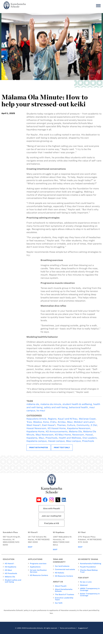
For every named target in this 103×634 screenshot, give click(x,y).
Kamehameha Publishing (90, 563)
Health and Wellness (70, 438)
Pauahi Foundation (88, 567)
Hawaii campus (56, 441)
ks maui (41, 410)
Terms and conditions (68, 628)
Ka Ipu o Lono (86, 582)
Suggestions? (83, 628)
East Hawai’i (48, 425)
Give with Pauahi (51, 508)
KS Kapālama (10, 567)
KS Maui (8, 570)
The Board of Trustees (64, 594)
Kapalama (32, 438)
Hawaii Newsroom (36, 428)
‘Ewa (29, 422)
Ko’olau (62, 422)
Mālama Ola (10, 577)
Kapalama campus (37, 441)
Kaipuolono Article (36, 419)
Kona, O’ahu (49, 422)
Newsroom (78, 434)
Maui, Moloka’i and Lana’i (81, 422)
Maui (41, 438)
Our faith (58, 603)
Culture (71, 425)
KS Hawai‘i (9, 563)
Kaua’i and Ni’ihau (67, 419)
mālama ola (33, 404)
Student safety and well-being (13, 581)
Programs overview (38, 563)
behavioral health (78, 407)
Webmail (84, 585)
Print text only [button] (62, 447)
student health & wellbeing (77, 404)
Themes (61, 425)
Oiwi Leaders (89, 438)
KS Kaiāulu (59, 573)
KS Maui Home (63, 434)
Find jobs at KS (51, 523)
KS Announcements (56, 431)
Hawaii (89, 434)
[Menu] (97, 5)
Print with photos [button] (38, 447)
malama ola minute (50, 404)
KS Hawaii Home (57, 428)
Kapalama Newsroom (78, 428)
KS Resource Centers (39, 575)
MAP (30, 547)
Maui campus (73, 441)
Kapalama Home (35, 431)
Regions (52, 419)
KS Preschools (11, 573)
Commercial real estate (65, 569)
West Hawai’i (34, 425)
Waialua (37, 422)
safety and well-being (56, 407)
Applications (35, 567)
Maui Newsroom (44, 434)
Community (83, 425)
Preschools (51, 438)
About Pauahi (60, 586)
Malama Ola (75, 431)
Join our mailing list (51, 516)
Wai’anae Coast (87, 419)
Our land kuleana (62, 566)
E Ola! (94, 425)
